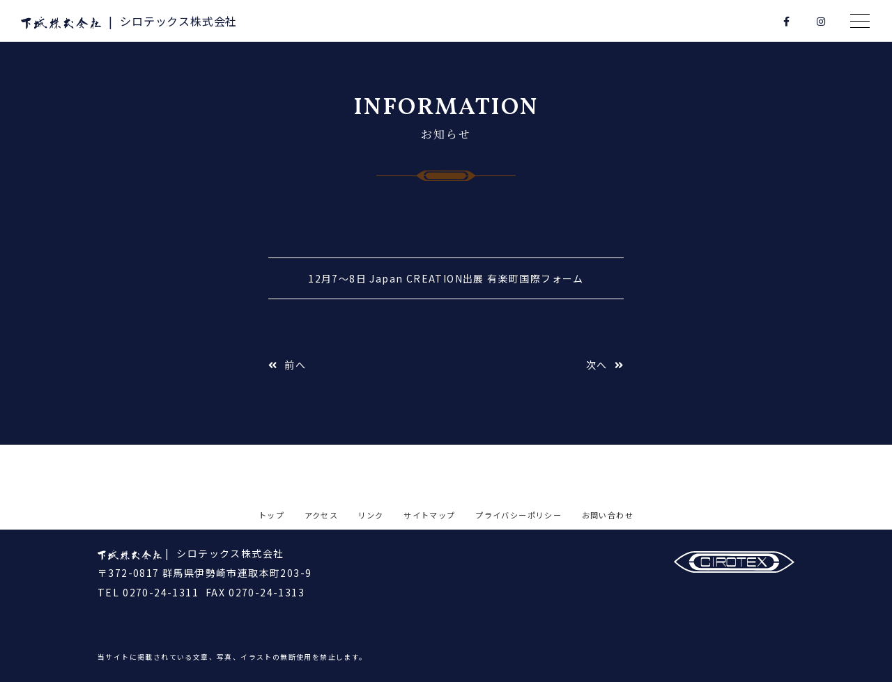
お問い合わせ (607, 515)
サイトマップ (429, 515)
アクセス (322, 515)
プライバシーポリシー (518, 515)
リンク (371, 515)
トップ (271, 515)
